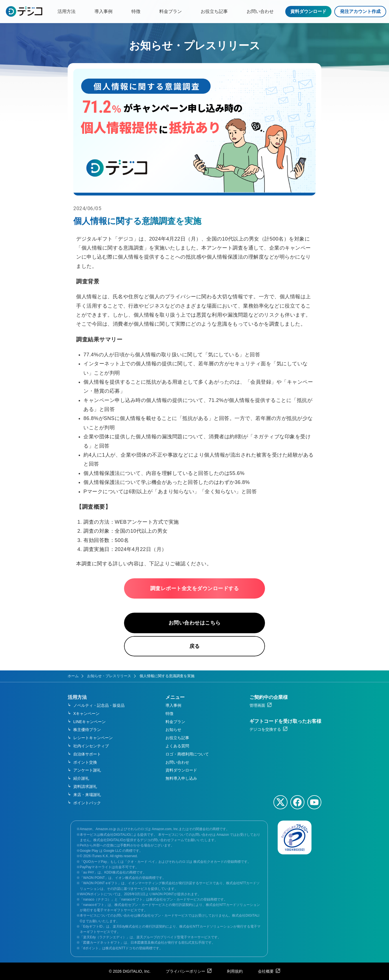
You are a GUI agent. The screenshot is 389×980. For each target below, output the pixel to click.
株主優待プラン (87, 729)
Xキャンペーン (86, 713)
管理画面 (257, 705)
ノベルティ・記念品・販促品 (99, 705)
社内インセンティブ (91, 746)
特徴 (135, 11)
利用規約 (235, 971)
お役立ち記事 (214, 11)
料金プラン (170, 11)
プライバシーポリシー (185, 971)
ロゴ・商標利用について (187, 754)
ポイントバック (87, 803)
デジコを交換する (265, 729)
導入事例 (103, 11)
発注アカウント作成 (360, 11)
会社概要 (266, 971)
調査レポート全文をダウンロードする (194, 588)
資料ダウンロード (308, 11)
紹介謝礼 (81, 778)
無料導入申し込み (181, 778)
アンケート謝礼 (87, 770)
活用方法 (67, 11)
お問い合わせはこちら (195, 623)
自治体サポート (87, 754)
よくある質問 (177, 746)
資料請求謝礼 (85, 786)
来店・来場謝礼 (87, 794)
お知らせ (173, 729)
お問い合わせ (260, 11)
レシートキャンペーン (93, 737)
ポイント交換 (85, 762)
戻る (194, 646)
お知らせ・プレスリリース (109, 676)
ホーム (73, 676)
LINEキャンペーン (89, 721)
